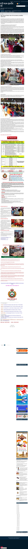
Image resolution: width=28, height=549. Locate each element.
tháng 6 (17, 520)
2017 (17, 513)
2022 (17, 508)
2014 (17, 529)
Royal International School (17, 537)
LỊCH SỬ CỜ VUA (21, 487)
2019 (17, 511)
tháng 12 (18, 514)
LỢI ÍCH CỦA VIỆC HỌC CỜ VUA (17, 1)
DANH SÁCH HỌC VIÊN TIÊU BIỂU (24, 1)
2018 (17, 512)
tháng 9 (17, 517)
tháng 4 (17, 522)
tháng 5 (17, 521)
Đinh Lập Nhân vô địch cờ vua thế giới (23, 467)
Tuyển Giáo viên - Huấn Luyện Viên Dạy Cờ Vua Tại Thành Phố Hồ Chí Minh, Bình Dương (23, 492)
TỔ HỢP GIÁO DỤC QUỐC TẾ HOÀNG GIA (14, 538)
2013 (17, 530)
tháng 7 (17, 519)
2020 (17, 510)
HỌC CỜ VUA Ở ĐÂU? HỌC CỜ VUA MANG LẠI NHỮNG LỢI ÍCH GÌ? (12, 16)
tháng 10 (18, 516)
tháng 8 (17, 518)
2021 (17, 509)
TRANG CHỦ (11, 1)
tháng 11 (18, 515)
